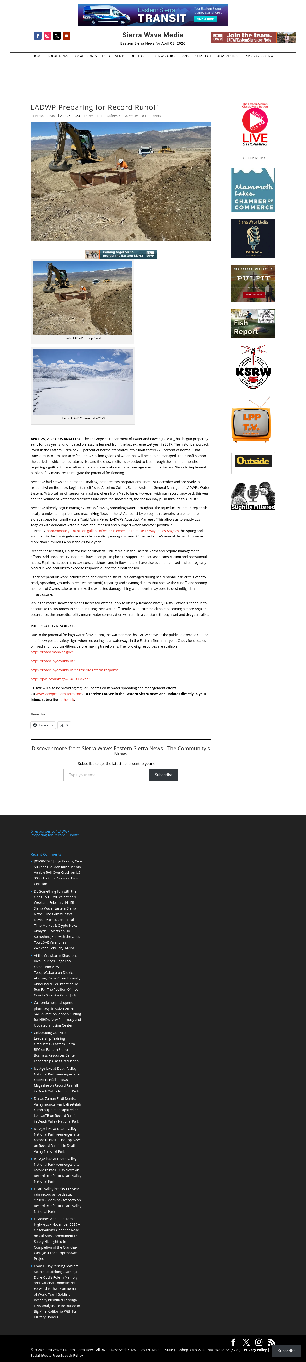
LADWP (89, 116)
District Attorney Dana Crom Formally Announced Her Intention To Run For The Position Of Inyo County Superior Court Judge (57, 983)
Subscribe (163, 774)
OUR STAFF (203, 56)
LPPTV (184, 56)
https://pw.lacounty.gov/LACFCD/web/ (60, 679)
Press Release (45, 116)
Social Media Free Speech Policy (57, 1355)
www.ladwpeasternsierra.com (59, 694)
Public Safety (107, 116)
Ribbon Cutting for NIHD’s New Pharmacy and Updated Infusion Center (57, 1020)
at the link (66, 699)
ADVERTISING (227, 56)
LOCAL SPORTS (85, 56)
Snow (123, 116)
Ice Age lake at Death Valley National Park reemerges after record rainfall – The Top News (57, 1134)
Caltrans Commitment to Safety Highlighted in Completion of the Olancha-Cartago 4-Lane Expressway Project (55, 1247)
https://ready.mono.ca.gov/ (52, 652)
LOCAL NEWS (58, 56)
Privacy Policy (255, 1349)
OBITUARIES (140, 56)
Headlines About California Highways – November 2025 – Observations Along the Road (57, 1225)
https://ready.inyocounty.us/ (53, 661)
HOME (38, 56)
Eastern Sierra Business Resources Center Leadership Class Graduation (56, 1055)
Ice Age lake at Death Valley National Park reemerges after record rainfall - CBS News (57, 1164)
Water (133, 116)
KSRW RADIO (164, 56)
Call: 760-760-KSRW (258, 56)
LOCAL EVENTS (113, 56)
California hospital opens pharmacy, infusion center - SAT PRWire (55, 1008)
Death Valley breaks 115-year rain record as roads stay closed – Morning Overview (56, 1194)
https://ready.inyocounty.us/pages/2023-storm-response (75, 670)
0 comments (151, 116)
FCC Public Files (253, 158)
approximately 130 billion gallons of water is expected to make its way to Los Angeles (113, 530)
